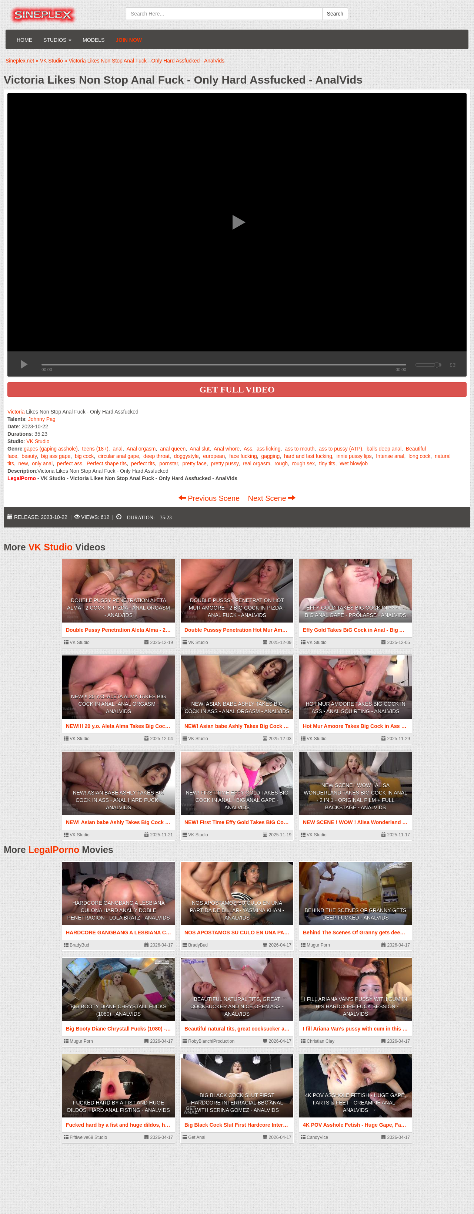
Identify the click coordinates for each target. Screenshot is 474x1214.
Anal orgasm (141, 449)
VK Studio (37, 441)
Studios (57, 40)
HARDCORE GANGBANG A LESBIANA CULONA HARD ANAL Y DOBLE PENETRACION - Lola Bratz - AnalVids (118, 910)
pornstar (168, 463)
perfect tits (143, 463)
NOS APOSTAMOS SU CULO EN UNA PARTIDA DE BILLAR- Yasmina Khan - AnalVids (237, 910)
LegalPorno (54, 849)
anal (117, 449)
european (214, 456)
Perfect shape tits (107, 463)
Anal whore (227, 449)
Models (93, 40)
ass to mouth (299, 449)
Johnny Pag (42, 419)
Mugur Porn (315, 945)
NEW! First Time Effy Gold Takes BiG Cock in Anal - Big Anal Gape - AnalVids (237, 800)
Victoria (15, 412)
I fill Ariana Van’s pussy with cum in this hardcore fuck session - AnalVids (355, 1006)
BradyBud (76, 945)
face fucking (243, 456)
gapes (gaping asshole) (51, 449)
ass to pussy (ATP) (340, 449)
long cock (419, 456)
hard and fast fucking (308, 456)
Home (24, 40)
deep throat (156, 456)
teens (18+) (95, 449)
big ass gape (55, 456)
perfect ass (69, 463)
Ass (248, 449)
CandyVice (314, 1137)
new (23, 463)
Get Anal (194, 1137)
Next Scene (272, 498)
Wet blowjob (354, 463)
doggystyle (186, 456)
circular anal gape (118, 456)
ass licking (269, 449)
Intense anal (390, 456)
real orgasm (256, 463)
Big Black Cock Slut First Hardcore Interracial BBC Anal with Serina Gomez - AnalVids (237, 1102)
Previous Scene (210, 498)
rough (281, 463)
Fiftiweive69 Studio (85, 1137)
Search (335, 14)
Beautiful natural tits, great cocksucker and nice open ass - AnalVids (237, 1006)
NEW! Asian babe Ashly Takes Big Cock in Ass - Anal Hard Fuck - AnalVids (118, 800)
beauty (29, 456)
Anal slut (200, 449)
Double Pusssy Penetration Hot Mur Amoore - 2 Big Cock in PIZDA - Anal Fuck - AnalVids (237, 607)
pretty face (194, 463)
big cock (84, 456)
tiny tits (327, 463)
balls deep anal (384, 449)
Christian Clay (317, 1041)
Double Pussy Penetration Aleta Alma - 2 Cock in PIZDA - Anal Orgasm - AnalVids (118, 607)
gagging (270, 456)
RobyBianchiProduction (208, 1041)
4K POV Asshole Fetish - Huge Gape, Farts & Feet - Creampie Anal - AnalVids (355, 1102)
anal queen (173, 449)
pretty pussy (224, 463)
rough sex (303, 463)
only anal (42, 463)
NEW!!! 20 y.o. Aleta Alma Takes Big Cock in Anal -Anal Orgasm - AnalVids (118, 704)
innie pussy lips (354, 456)
